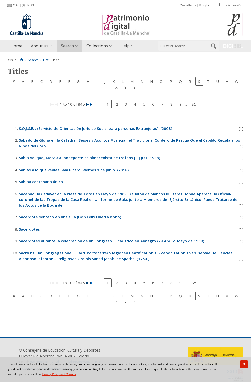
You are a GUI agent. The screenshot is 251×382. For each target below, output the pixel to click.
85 (194, 104)
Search (67, 46)
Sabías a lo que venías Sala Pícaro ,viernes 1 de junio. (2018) (74, 169)
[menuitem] (17, 46)
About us (39, 46)
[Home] (21, 60)
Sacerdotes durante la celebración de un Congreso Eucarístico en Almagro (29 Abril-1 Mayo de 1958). (112, 240)
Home (16, 46)
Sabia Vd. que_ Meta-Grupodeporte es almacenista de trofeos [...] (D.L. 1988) (89, 157)
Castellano (187, 5)
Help (125, 46)
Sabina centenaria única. (41, 181)
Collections (97, 46)
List (45, 60)
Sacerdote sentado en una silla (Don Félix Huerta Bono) (70, 216)
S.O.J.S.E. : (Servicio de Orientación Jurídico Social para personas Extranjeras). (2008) (95, 128)
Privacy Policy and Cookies (59, 374)
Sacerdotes (29, 229)
